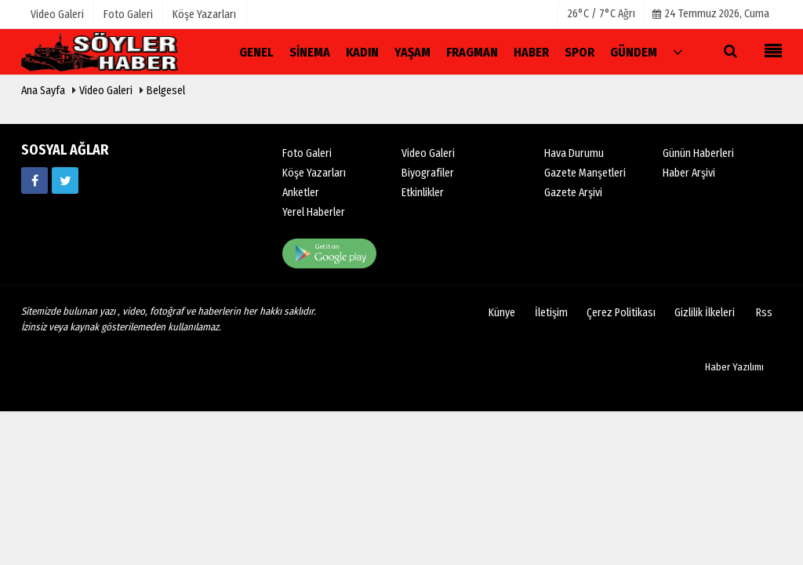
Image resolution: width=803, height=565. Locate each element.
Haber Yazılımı (734, 367)
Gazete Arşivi (573, 192)
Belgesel (166, 90)
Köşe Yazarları (314, 173)
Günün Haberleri (698, 153)
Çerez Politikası (621, 312)
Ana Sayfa (43, 90)
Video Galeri (106, 90)
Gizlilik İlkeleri (704, 312)
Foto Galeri (307, 153)
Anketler (300, 192)
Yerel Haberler (313, 212)
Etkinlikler (423, 192)
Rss (764, 312)
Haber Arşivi (689, 173)
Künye (502, 312)
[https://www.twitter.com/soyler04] (65, 180)
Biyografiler (428, 173)
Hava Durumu (574, 153)
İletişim (551, 312)
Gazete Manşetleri (585, 173)
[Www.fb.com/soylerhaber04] (34, 180)
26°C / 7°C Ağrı (601, 13)
